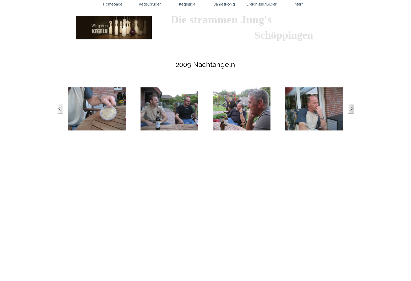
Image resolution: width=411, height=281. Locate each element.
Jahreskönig (224, 4)
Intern (299, 4)
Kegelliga (187, 4)
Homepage (112, 4)
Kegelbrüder (150, 4)
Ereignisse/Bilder (261, 4)
